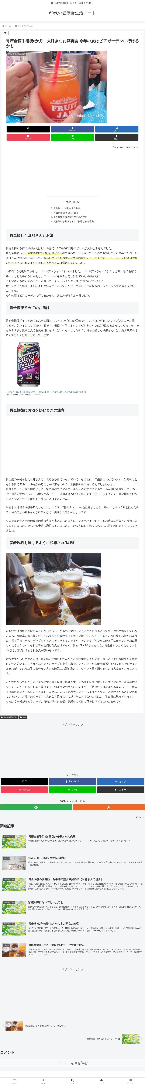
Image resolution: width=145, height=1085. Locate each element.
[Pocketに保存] (83, 129)
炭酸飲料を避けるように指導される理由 (73, 215)
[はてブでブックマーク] (61, 129)
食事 (23, 711)
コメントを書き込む (72, 1060)
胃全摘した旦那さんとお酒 (66, 200)
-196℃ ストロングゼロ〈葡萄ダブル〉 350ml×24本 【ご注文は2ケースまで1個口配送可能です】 (47, 386)
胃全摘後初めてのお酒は (65, 205)
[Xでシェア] (16, 129)
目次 (68, 193)
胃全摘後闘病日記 (9, 711)
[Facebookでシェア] (39, 129)
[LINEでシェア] (106, 129)
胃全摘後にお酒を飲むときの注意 (70, 210)
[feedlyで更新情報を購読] (69, 801)
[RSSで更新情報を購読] (76, 801)
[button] (128, 129)
